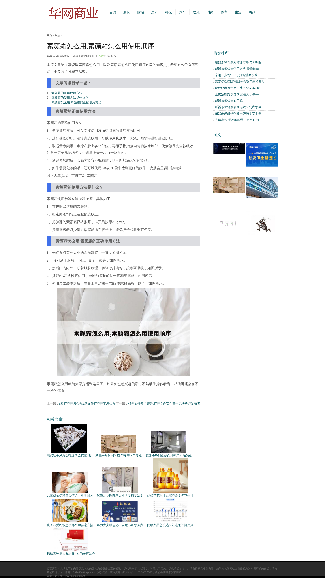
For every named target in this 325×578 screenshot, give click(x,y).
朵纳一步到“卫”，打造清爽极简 (236, 75)
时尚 (210, 12)
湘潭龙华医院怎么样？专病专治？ (120, 495)
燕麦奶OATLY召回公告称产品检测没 (240, 81)
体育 (224, 12)
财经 (140, 12)
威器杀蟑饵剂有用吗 (229, 100)
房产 (154, 12)
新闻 (126, 12)
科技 (168, 12)
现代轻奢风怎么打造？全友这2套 (69, 455)
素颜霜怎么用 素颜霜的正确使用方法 (76, 102)
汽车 (182, 12)
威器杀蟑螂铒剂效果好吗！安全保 (238, 113)
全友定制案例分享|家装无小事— (237, 94)
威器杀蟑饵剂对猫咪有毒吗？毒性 (118, 455)
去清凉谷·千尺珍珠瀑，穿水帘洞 (237, 120)
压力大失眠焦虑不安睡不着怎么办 (120, 525)
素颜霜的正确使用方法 (66, 93)
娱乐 (196, 12)
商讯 (251, 12)
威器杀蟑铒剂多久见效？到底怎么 (169, 455)
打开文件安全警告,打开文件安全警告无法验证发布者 (164, 403)
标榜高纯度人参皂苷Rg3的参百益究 (71, 553)
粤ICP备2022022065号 (72, 576)
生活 (238, 12)
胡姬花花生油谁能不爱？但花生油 (170, 495)
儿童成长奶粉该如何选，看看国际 (70, 495)
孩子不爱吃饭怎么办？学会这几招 (70, 525)
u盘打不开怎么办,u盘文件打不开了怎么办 (87, 403)
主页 (49, 35)
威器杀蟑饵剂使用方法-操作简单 (237, 68)
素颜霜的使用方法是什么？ (69, 97)
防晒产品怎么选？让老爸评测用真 (170, 525)
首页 (112, 12)
